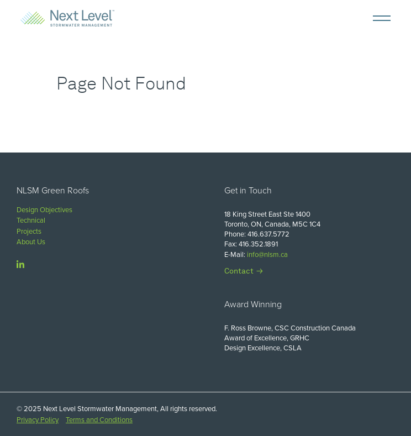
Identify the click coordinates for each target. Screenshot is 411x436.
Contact (239, 270)
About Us (31, 242)
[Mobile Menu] (382, 18)
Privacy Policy (38, 419)
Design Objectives (44, 209)
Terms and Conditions (99, 419)
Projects (29, 231)
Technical (31, 220)
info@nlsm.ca (267, 254)
